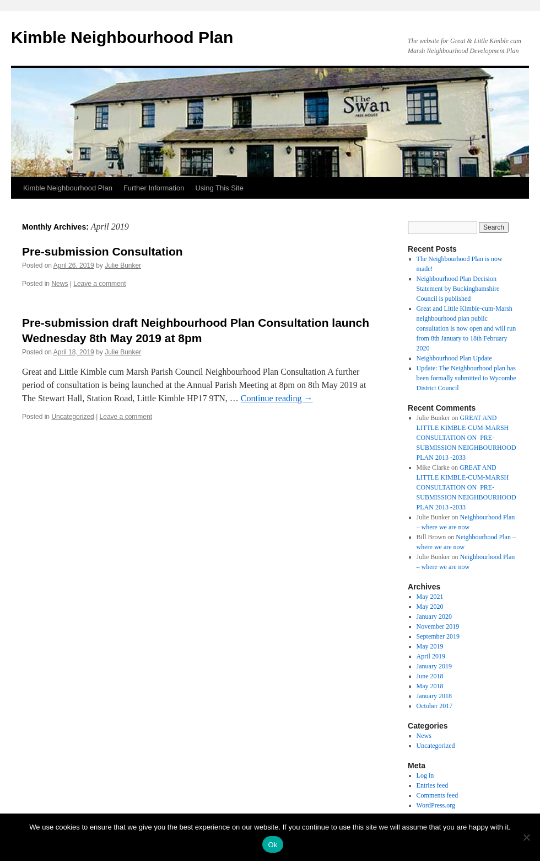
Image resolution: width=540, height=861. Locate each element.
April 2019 (431, 656)
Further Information (154, 188)
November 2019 (438, 626)
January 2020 (434, 616)
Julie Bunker (123, 265)
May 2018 (430, 686)
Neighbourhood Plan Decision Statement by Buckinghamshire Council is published (458, 288)
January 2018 (434, 696)
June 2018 (430, 676)
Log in (425, 775)
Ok (272, 845)
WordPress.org (436, 805)
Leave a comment (99, 284)
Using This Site (219, 188)
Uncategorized (72, 417)
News (59, 284)
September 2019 (438, 636)
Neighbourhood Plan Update (454, 358)
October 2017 (435, 706)
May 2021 (430, 596)
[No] (526, 837)
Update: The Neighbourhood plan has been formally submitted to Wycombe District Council (466, 378)
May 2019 (430, 646)
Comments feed (437, 795)
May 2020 (430, 606)
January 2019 (434, 666)
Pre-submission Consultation (102, 251)
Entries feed (433, 785)
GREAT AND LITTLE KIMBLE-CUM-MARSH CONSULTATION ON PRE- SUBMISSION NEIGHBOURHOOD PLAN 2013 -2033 (466, 437)
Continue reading (277, 398)
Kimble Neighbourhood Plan (122, 37)
